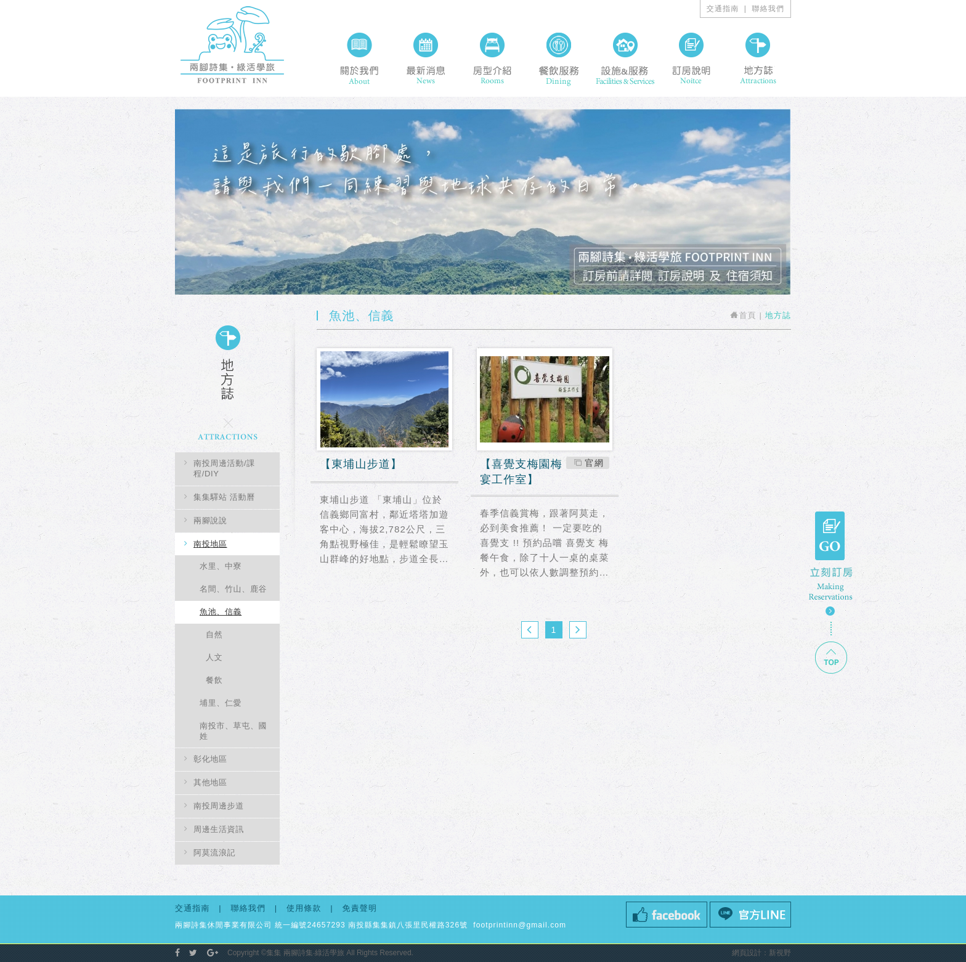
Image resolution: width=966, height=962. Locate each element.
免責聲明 (360, 908)
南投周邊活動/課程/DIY (224, 468)
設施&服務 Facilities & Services (625, 58)
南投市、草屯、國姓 (233, 731)
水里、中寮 (221, 566)
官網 (594, 463)
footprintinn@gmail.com (518, 925)
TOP (831, 658)
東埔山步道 (384, 465)
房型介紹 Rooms (492, 58)
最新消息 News (425, 58)
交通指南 (723, 8)
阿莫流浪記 (214, 852)
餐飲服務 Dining (558, 58)
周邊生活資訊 (218, 829)
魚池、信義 (221, 611)
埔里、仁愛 (221, 702)
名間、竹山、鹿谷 (233, 588)
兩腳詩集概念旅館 (232, 44)
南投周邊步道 (218, 805)
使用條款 (304, 908)
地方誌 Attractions (757, 58)
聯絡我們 (768, 8)
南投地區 (210, 543)
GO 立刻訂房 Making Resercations (831, 564)
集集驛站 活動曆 (224, 497)
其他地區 (210, 782)
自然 (214, 634)
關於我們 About (359, 58)
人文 (214, 657)
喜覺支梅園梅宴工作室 (544, 472)
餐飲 (214, 680)
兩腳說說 (210, 520)
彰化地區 (210, 759)
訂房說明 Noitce (691, 58)
